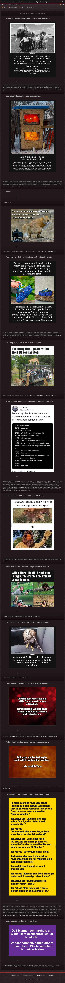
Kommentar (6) (44, 787)
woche (4, 915)
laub (14, 915)
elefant (40, 915)
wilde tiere (51, 251)
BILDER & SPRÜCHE (12, 7)
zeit (19, 186)
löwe (48, 915)
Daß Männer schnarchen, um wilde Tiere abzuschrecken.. (27, 683)
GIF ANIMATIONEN (30, 7)
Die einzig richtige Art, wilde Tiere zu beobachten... (25, 343)
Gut (6, 81)
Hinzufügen (44, 2)
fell (25, 337)
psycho (44, 915)
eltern (16, 186)
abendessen (21, 487)
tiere (55, 251)
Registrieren (11, 4)
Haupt (15, 2)
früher (56, 787)
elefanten (58, 914)
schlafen (45, 736)
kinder (49, 487)
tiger (11, 915)
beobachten (42, 395)
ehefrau (32, 487)
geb (8, 488)
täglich (16, 488)
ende (60, 559)
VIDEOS (21, 7)
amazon (11, 488)
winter (31, 186)
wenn (23, 337)
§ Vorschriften (18, 4)
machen (56, 487)
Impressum (31, 979)
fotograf (32, 616)
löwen (24, 915)
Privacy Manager (37, 979)
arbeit (16, 616)
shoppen (40, 487)
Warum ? (9, 192)
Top (21, 2)
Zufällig (35, 2)
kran (52, 487)
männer (38, 736)
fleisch (4, 488)
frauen (25, 736)
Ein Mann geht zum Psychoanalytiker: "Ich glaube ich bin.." (28, 794)
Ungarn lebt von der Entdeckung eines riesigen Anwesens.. (28, 18)
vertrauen (26, 677)
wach (34, 736)
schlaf (56, 736)
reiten (23, 616)
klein (35, 337)
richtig (55, 395)
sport (7, 337)
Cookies (26, 979)
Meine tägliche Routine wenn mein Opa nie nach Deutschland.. (29, 401)
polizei (53, 559)
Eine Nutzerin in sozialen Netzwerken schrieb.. (23, 96)
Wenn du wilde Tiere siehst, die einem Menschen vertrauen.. (28, 622)
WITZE (3, 7)
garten (27, 186)
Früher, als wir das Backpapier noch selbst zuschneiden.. (27, 742)
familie (45, 487)
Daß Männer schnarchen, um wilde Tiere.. (21, 921)
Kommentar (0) (56, 88)
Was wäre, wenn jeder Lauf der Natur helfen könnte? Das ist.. (29, 257)
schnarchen (51, 736)
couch (30, 915)
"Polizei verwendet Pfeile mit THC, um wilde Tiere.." (25, 496)
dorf (60, 487)
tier (28, 337)
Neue (27, 2)
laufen (31, 337)
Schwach (11, 81)
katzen (23, 186)
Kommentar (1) (7, 616)
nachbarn (27, 487)
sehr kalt (35, 186)
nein (20, 915)
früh (9, 788)
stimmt (38, 337)
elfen (14, 337)
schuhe (42, 337)
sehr (39, 186)
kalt (42, 186)
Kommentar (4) (7, 677)
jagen (36, 487)
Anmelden (4, 4)
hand (17, 915)
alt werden (46, 186)
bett (8, 915)
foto (39, 616)
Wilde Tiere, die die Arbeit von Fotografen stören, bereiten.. (28, 567)
